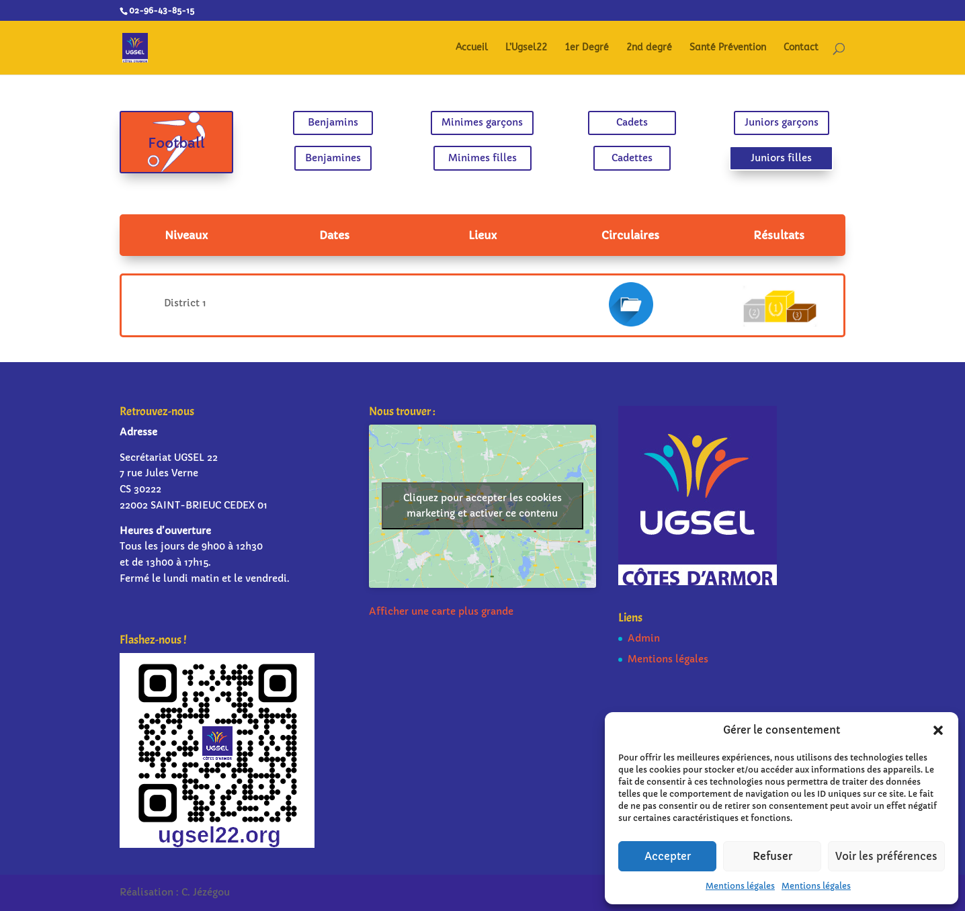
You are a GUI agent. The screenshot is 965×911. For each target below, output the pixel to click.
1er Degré (586, 48)
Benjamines (350, 155)
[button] (938, 730)
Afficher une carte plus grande (441, 611)
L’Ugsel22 (526, 48)
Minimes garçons (482, 125)
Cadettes (615, 155)
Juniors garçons (747, 125)
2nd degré (649, 48)
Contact (801, 48)
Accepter (667, 856)
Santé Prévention (727, 48)
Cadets (615, 125)
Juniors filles (746, 155)
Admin (644, 638)
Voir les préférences (886, 856)
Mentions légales (740, 886)
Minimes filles (482, 155)
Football (212, 143)
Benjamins (350, 125)
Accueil (472, 48)
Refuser (772, 856)
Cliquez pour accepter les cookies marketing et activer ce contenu (482, 505)
